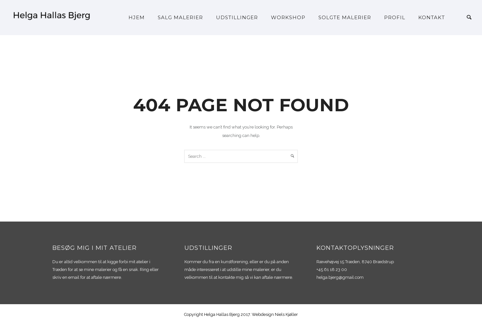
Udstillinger (237, 17)
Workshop (288, 17)
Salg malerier (180, 17)
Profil (394, 17)
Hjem (136, 17)
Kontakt (431, 17)
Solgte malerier (344, 17)
